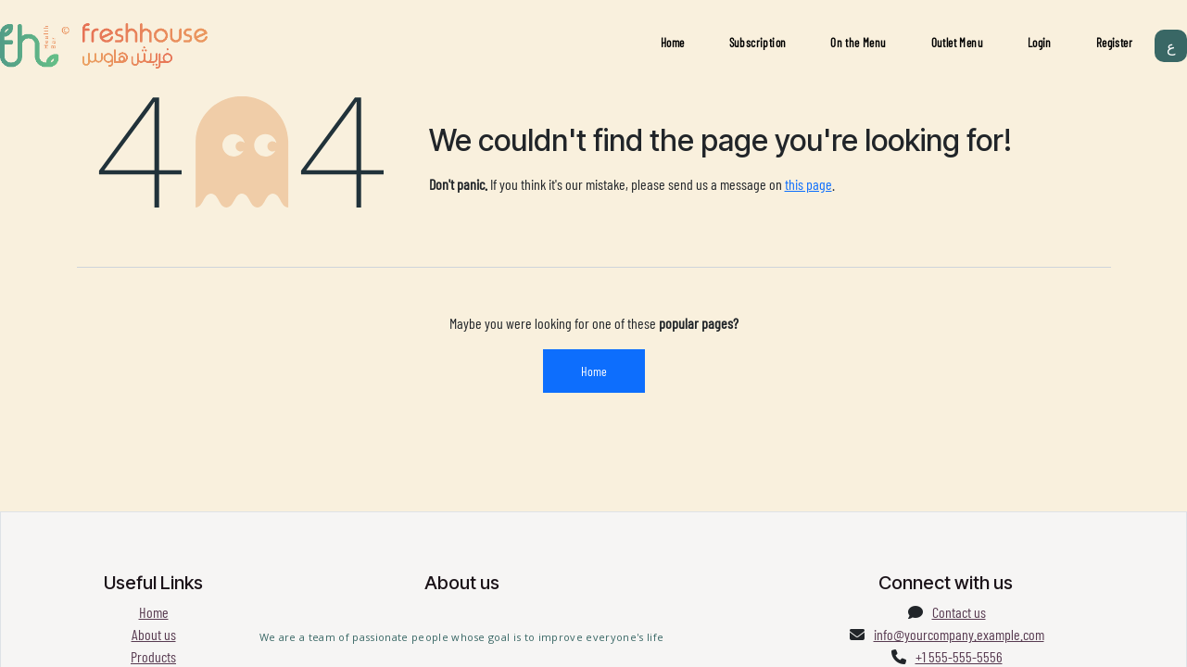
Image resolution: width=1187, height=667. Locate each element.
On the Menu (858, 42)
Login (1040, 42)
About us (154, 634)
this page (808, 184)
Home (673, 42)
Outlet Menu (957, 42)
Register (1114, 42)
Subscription (758, 42)
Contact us (959, 612)
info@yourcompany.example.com (959, 634)
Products (153, 656)
